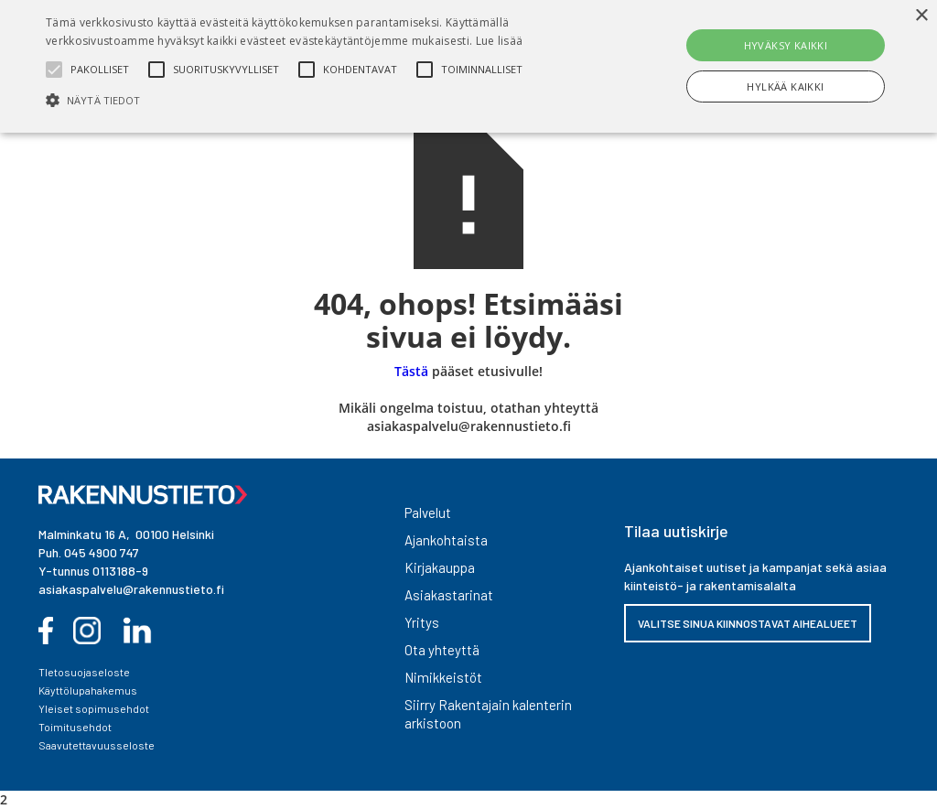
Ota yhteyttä (441, 650)
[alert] (468, 66)
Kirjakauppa (439, 567)
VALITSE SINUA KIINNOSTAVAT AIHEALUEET (747, 623)
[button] (321, 100)
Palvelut (427, 512)
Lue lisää (499, 41)
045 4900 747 (101, 552)
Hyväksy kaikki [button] (786, 45)
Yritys (421, 622)
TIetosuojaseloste (84, 671)
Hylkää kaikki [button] (785, 86)
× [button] (921, 16)
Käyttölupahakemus (87, 690)
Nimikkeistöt (443, 677)
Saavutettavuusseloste (96, 745)
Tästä (411, 371)
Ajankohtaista (446, 540)
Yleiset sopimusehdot (93, 708)
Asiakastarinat (448, 595)
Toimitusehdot (75, 726)
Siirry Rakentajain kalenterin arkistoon (488, 713)
